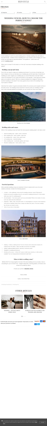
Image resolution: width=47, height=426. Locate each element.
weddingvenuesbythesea (7, 284)
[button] (22, 316)
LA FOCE (25, 274)
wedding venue (9, 61)
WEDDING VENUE (28, 268)
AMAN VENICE (25, 238)
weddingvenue (16, 284)
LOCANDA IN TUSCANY (25, 180)
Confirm (42, 422)
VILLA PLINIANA (27, 123)
